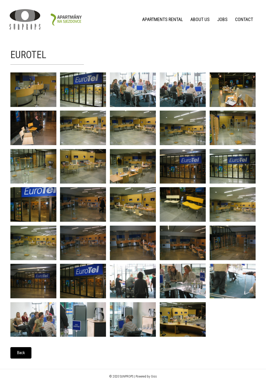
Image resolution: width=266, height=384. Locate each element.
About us (199, 19)
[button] (20, 353)
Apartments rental (161, 19)
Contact (243, 19)
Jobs (221, 19)
